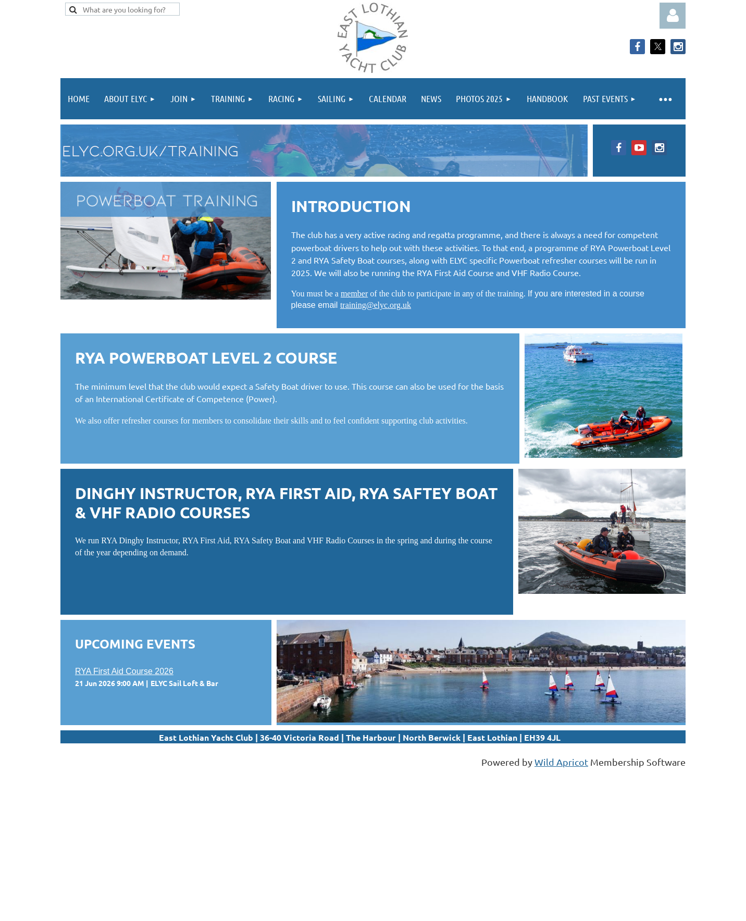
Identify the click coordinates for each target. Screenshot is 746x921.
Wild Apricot (561, 761)
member (354, 293)
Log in (673, 16)
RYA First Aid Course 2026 (124, 671)
